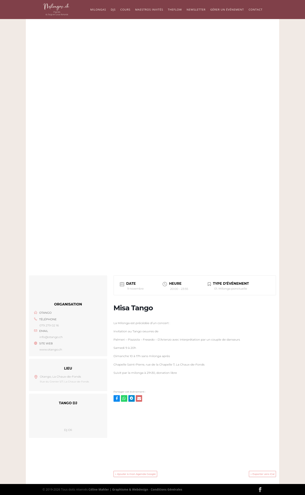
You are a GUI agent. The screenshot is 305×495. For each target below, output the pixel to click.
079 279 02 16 (49, 325)
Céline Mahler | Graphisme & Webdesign (118, 489)
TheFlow (175, 9)
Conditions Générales (166, 489)
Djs (113, 9)
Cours (125, 9)
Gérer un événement (227, 9)
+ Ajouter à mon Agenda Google (135, 474)
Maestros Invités (149, 9)
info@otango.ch (51, 337)
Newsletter (196, 9)
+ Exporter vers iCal (262, 474)
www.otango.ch (50, 349)
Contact (256, 9)
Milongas (98, 9)
